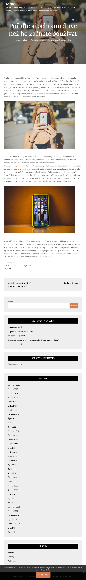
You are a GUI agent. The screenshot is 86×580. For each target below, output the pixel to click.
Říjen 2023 (12, 465)
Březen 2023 (13, 490)
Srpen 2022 (12, 498)
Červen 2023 (13, 481)
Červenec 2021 (14, 507)
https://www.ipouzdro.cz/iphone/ (19, 166)
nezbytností (59, 175)
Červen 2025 (13, 389)
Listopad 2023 (13, 460)
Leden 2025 (12, 406)
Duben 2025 (13, 393)
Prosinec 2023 (14, 456)
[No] (83, 572)
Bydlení (11, 552)
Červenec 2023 (14, 477)
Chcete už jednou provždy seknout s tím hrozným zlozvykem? (33, 340)
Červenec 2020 (14, 524)
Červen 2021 (13, 511)
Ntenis (11, 4)
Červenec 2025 (14, 385)
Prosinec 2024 (14, 410)
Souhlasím (43, 575)
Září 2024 (12, 423)
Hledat (10, 301)
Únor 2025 (12, 402)
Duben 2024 (13, 444)
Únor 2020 (12, 528)
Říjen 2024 (12, 418)
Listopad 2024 (13, 414)
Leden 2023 (12, 494)
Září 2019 (11, 532)
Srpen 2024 (12, 427)
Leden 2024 (12, 452)
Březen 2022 (13, 503)
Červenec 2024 (14, 431)
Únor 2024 (12, 448)
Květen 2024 (13, 439)
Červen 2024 (13, 435)
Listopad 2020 (13, 515)
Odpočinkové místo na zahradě (20, 331)
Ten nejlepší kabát (15, 327)
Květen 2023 (13, 486)
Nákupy (7, 269)
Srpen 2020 (12, 519)
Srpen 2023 (12, 473)
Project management (16, 336)
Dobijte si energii (15, 344)
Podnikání (12, 561)
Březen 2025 (13, 397)
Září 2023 (12, 469)
